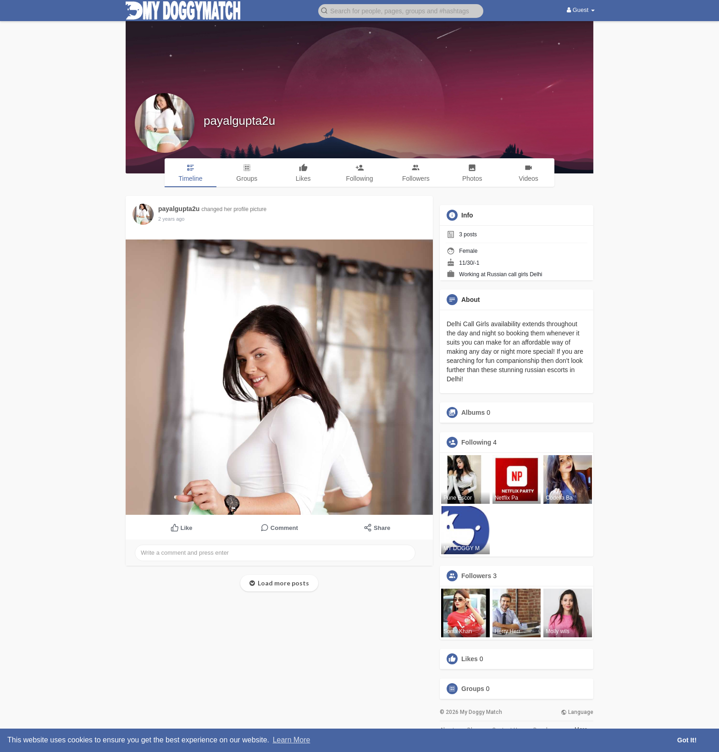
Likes (469, 659)
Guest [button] (581, 9)
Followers (476, 575)
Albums (473, 412)
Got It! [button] (687, 740)
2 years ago (171, 219)
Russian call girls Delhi (514, 274)
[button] (401, 10)
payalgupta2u (239, 121)
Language (577, 712)
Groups (472, 688)
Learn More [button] (291, 740)
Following (476, 442)
